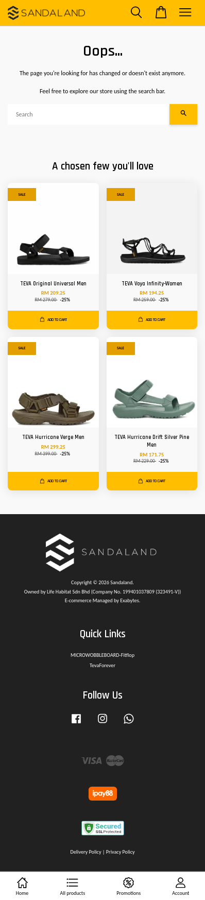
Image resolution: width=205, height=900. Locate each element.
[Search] (88, 114)
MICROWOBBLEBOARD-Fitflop (102, 655)
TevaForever (102, 665)
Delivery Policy (85, 851)
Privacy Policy (120, 851)
